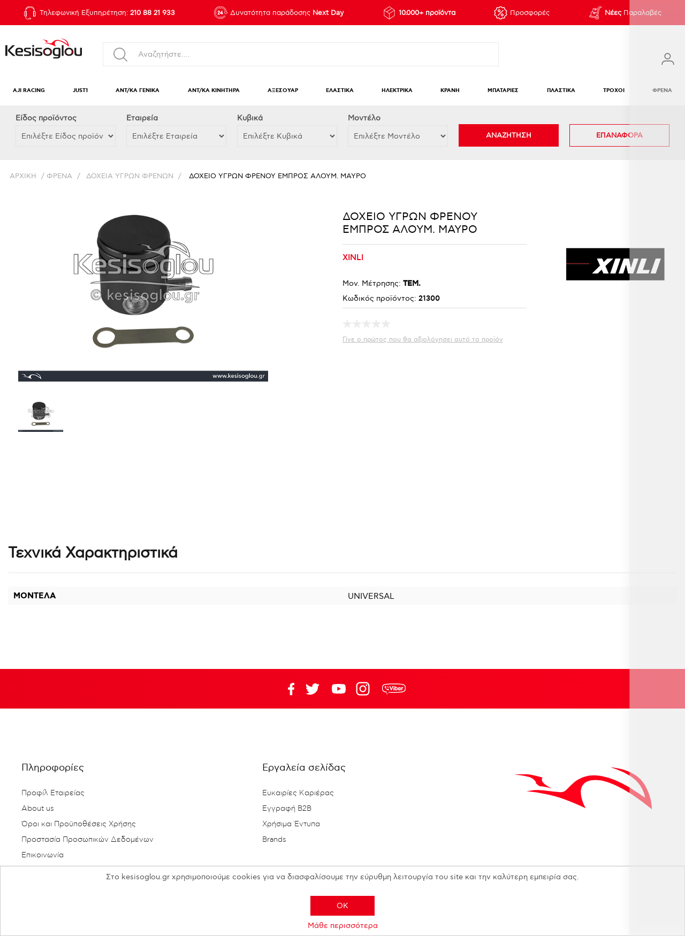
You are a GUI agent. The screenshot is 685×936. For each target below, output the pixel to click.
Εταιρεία (142, 118)
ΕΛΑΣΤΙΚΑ (340, 90)
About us (37, 808)
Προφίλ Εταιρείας (53, 793)
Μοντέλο (364, 118)
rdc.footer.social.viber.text (394, 689)
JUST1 (80, 90)
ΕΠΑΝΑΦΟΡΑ (619, 135)
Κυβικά (250, 118)
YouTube (312, 689)
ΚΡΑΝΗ (450, 90)
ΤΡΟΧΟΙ (614, 90)
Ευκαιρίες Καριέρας (298, 793)
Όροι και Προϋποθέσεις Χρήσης (78, 824)
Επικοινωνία (42, 855)
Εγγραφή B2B (286, 808)
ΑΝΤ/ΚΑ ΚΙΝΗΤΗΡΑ (214, 90)
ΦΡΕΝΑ (662, 90)
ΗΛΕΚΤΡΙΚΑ (397, 90)
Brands (274, 839)
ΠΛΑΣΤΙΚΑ (561, 90)
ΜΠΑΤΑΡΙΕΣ (503, 90)
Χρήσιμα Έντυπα (291, 824)
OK (342, 905)
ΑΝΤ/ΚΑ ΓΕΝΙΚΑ (137, 90)
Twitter (339, 689)
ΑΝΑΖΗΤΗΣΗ (508, 135)
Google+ (365, 689)
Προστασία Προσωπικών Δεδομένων (87, 839)
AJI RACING (29, 90)
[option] (41, 417)
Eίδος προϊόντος (46, 118)
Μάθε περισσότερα (343, 925)
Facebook (286, 689)
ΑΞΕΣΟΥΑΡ (283, 90)
